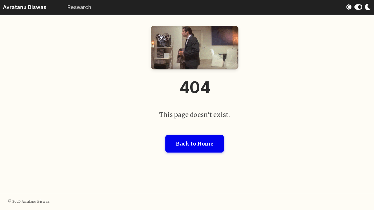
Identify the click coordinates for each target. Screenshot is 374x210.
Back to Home (194, 143)
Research (79, 7)
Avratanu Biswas (24, 7)
